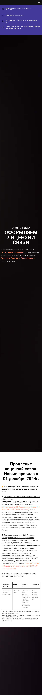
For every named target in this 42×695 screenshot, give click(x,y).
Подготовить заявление (12, 252)
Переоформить (28, 258)
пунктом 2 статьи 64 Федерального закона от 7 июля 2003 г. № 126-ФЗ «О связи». (20, 566)
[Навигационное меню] (39, 2)
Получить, (5, 258)
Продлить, (15, 258)
